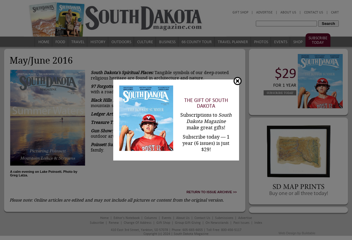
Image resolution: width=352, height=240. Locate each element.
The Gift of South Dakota (206, 103)
